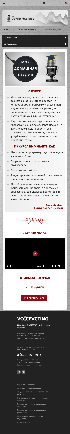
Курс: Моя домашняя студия (26, 29)
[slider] (23, 266)
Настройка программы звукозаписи (51, 29)
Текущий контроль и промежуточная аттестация (32, 393)
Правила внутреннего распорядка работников (31, 411)
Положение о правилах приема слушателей (30, 417)
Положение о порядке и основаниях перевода (32, 399)
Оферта (31, 385)
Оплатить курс (35, 298)
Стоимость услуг (24, 422)
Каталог (7, 29)
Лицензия (21, 385)
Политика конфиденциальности (30, 388)
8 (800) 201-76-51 (30, 355)
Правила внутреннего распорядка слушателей (31, 405)
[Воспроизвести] (7, 266)
